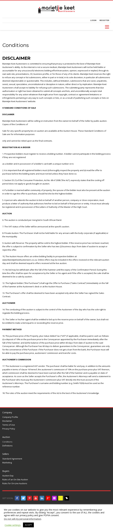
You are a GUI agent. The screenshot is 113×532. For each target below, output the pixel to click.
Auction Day (8, 475)
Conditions (7, 441)
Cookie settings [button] (13, 525)
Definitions (7, 445)
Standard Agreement (12, 458)
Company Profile (10, 417)
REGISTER (104, 20)
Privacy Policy (8, 428)
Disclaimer (7, 421)
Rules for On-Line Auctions (14, 483)
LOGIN (93, 20)
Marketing (7, 462)
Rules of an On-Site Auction (15, 479)
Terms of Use (8, 424)
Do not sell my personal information (22, 518)
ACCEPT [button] (28, 524)
